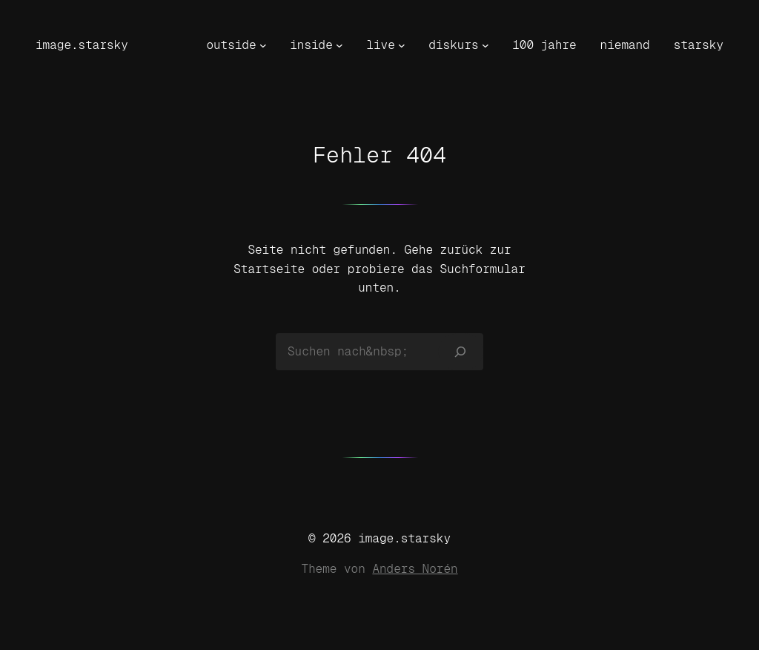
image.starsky (82, 45)
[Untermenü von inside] (339, 45)
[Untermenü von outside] (263, 45)
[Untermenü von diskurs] (485, 45)
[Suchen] (460, 351)
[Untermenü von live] (401, 45)
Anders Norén (414, 569)
